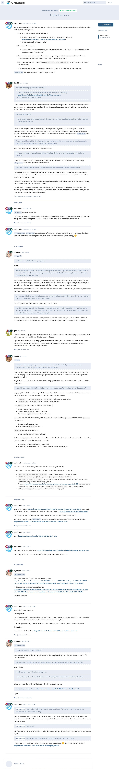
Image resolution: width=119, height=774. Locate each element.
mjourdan (21, 709)
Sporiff (19, 212)
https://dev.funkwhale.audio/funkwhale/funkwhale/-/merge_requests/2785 (63, 550)
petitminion (21, 233)
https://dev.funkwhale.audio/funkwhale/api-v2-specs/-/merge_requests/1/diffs (51, 484)
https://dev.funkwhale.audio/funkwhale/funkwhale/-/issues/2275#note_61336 (41, 522)
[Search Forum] (94, 2)
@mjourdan (19, 72)
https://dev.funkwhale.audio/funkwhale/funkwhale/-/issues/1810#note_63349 (54, 509)
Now (100, 64)
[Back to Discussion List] (2, 2)
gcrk (18, 360)
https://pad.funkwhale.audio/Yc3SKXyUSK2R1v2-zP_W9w (37, 536)
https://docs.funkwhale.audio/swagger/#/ (74, 511)
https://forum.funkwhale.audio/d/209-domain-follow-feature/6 (43, 40)
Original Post (102, 30)
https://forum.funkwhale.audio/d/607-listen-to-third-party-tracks (36, 746)
